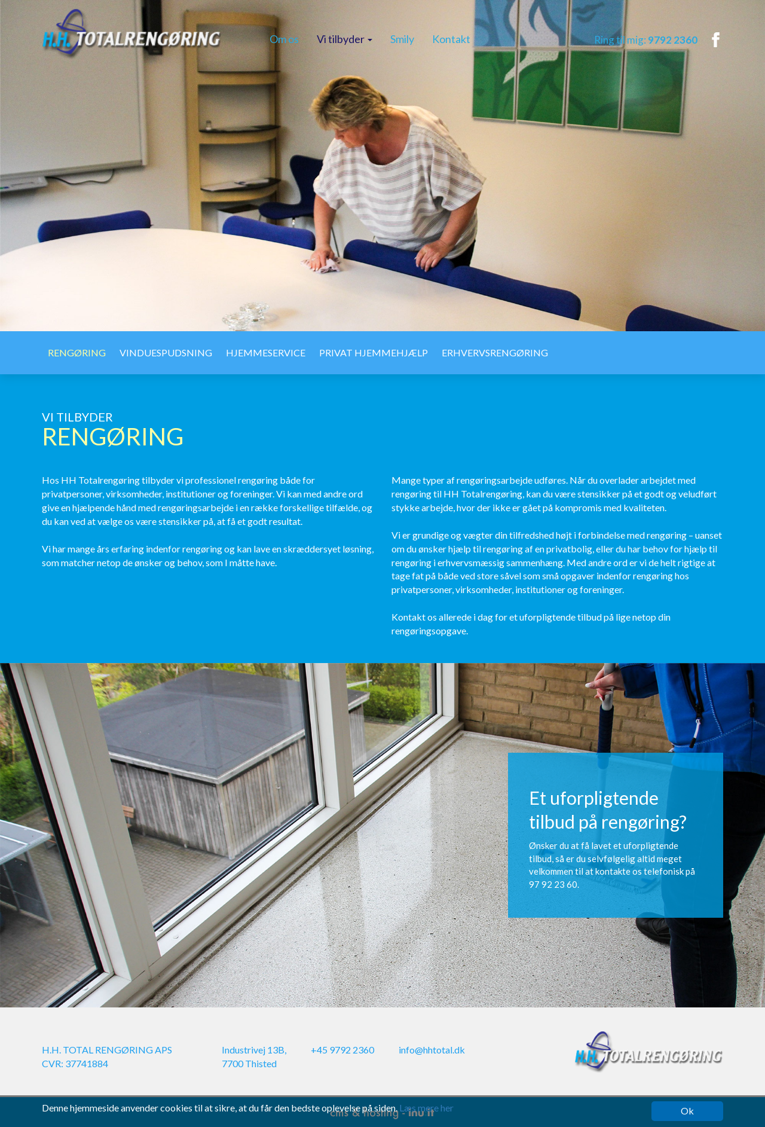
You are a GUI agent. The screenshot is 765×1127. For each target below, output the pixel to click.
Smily (402, 38)
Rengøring (77, 352)
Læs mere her (426, 1107)
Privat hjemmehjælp (373, 352)
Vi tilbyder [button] (344, 38)
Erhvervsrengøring (495, 352)
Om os (284, 38)
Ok (687, 1110)
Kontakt (451, 38)
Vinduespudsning (166, 352)
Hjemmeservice (265, 352)
